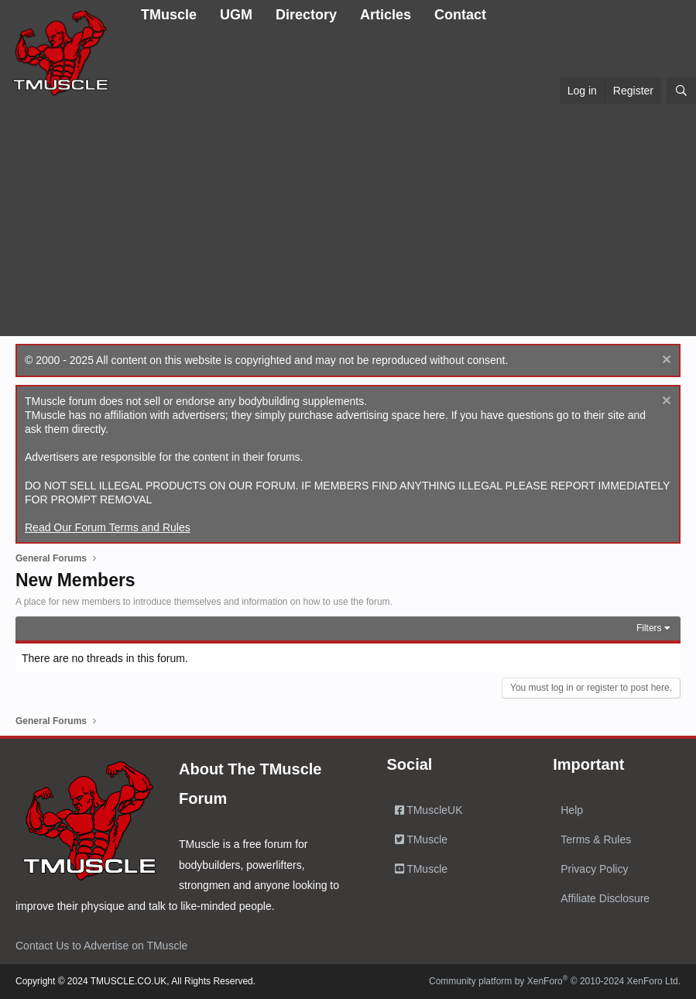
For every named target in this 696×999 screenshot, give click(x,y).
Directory (306, 14)
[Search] (681, 90)
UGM (236, 14)
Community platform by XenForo (555, 981)
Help (572, 810)
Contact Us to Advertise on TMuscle (101, 945)
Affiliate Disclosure (605, 898)
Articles (385, 14)
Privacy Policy (594, 869)
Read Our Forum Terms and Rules (107, 527)
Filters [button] (649, 628)
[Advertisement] (348, 220)
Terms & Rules (596, 839)
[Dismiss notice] (664, 361)
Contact (460, 14)
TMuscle (169, 14)
